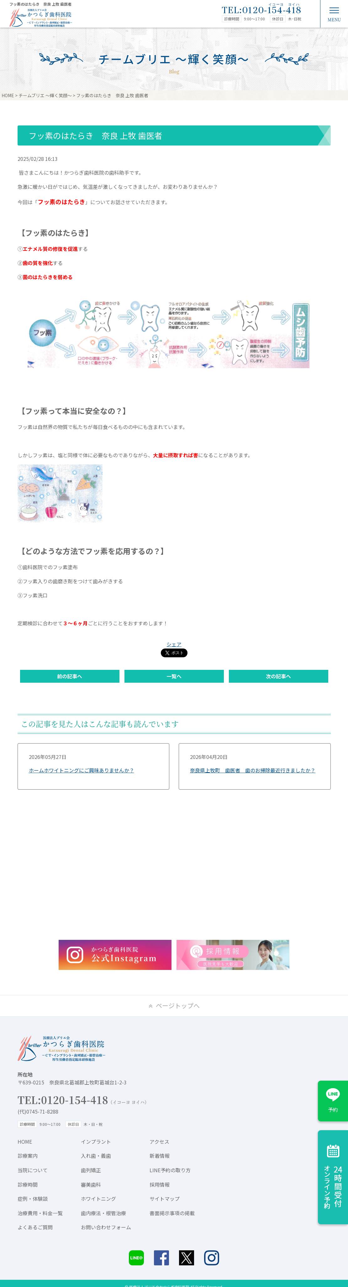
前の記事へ (69, 676)
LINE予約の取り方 (170, 1170)
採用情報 (160, 1184)
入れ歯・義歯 (96, 1155)
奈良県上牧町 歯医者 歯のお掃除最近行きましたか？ (252, 770)
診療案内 (28, 1155)
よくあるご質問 (35, 1227)
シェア (174, 644)
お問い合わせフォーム (106, 1227)
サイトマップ (165, 1198)
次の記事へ (278, 676)
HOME (25, 1141)
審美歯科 (91, 1184)
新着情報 (160, 1155)
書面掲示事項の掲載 (172, 1213)
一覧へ (174, 676)
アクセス (159, 1141)
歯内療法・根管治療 (103, 1213)
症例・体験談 (33, 1198)
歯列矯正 (91, 1170)
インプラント (96, 1141)
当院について (33, 1170)
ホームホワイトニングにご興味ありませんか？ (81, 770)
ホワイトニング (98, 1198)
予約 (333, 1109)
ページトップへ (178, 1005)
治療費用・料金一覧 (40, 1213)
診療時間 (28, 1184)
